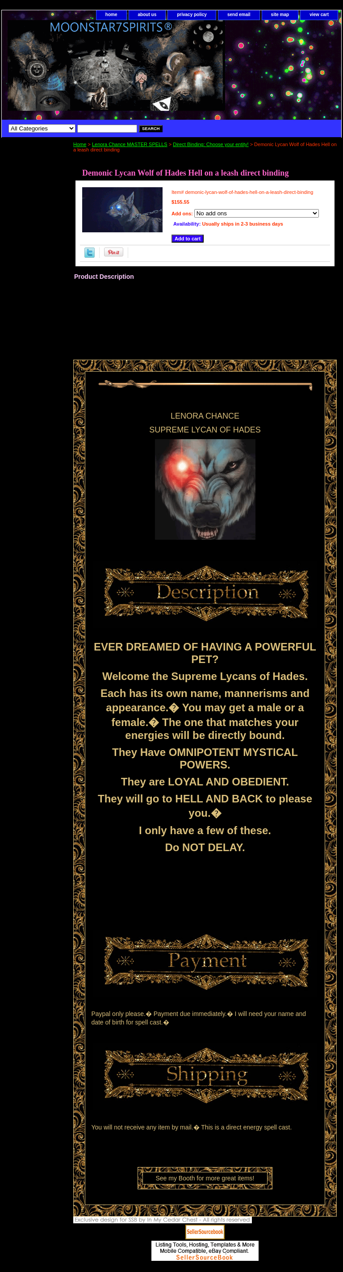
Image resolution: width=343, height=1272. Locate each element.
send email (239, 14)
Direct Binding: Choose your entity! (210, 144)
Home (79, 144)
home (111, 14)
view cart (319, 14)
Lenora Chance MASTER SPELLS (129, 144)
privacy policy (192, 14)
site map (280, 14)
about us (147, 14)
